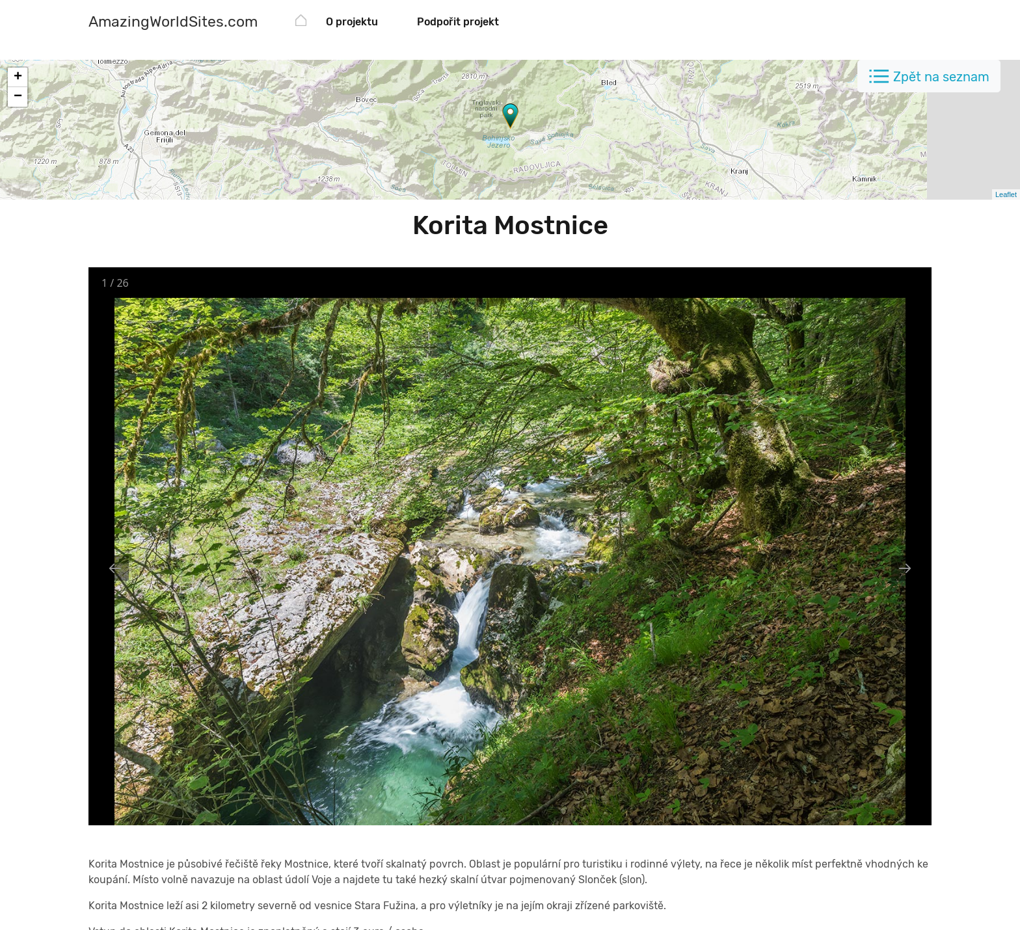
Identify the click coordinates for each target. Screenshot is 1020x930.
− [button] (18, 97)
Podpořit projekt (458, 22)
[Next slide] (905, 568)
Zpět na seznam (941, 77)
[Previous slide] (115, 568)
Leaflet (1006, 194)
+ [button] (18, 77)
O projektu (352, 22)
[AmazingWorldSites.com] (173, 23)
